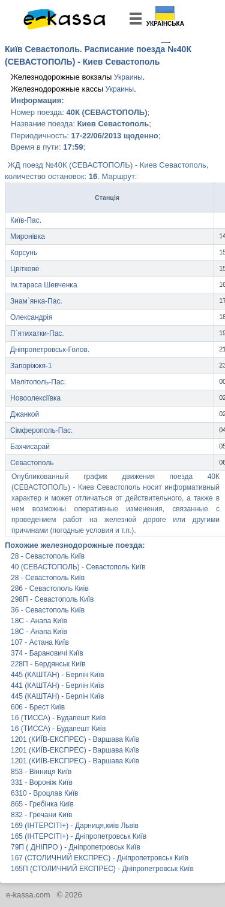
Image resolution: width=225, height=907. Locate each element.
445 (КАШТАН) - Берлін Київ (57, 675)
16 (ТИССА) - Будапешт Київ (58, 718)
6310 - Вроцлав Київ (44, 793)
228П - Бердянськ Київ (48, 664)
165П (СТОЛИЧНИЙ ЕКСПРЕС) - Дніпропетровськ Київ (98, 868)
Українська (165, 23)
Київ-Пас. (25, 220)
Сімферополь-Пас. (41, 430)
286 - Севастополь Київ (50, 588)
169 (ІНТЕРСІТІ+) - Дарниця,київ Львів (75, 825)
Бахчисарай (30, 446)
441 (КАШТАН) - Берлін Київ (57, 685)
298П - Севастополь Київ (52, 599)
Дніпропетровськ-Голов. (49, 349)
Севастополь (31, 463)
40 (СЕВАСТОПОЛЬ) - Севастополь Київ (78, 567)
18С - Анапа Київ (39, 621)
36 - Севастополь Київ (48, 610)
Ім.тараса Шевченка (43, 285)
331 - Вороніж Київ (42, 782)
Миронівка (27, 236)
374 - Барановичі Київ (47, 653)
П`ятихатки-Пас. (37, 333)
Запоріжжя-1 (31, 366)
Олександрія (31, 317)
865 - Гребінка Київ (42, 804)
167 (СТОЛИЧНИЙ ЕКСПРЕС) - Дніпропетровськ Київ (98, 858)
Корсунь (23, 252)
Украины (128, 77)
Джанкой (24, 414)
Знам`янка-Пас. (36, 301)
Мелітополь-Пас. (38, 382)
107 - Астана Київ (40, 642)
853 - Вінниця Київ (41, 772)
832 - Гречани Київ (41, 815)
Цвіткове (24, 269)
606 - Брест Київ (38, 707)
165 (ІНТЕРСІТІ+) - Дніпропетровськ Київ (78, 836)
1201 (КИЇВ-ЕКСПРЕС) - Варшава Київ (75, 739)
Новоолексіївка (35, 398)
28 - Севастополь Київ (48, 556)
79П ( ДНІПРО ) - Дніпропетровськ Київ (75, 847)
